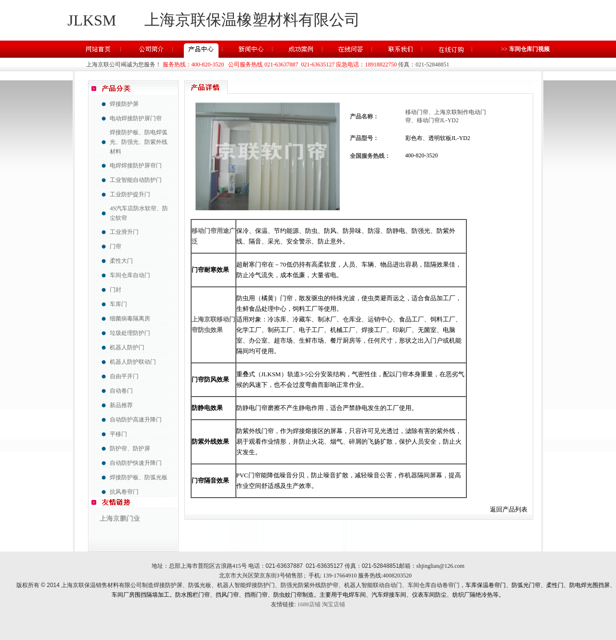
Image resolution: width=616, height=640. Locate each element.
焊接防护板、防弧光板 (138, 477)
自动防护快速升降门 (136, 463)
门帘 (115, 246)
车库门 (118, 304)
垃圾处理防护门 (130, 333)
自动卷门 (121, 390)
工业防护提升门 (130, 194)
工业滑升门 (124, 232)
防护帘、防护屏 (130, 448)
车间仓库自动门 (130, 275)
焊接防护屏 (124, 104)
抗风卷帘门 (124, 491)
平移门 (118, 434)
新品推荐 (121, 405)
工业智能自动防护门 (136, 180)
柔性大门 (121, 260)
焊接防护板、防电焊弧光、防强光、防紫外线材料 (138, 142)
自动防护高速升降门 (136, 419)
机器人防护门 (127, 347)
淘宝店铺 (333, 604)
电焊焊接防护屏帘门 (136, 165)
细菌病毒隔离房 (130, 318)
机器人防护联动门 (133, 361)
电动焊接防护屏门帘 (136, 118)
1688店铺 (309, 604)
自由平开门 (124, 376)
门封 (115, 289)
